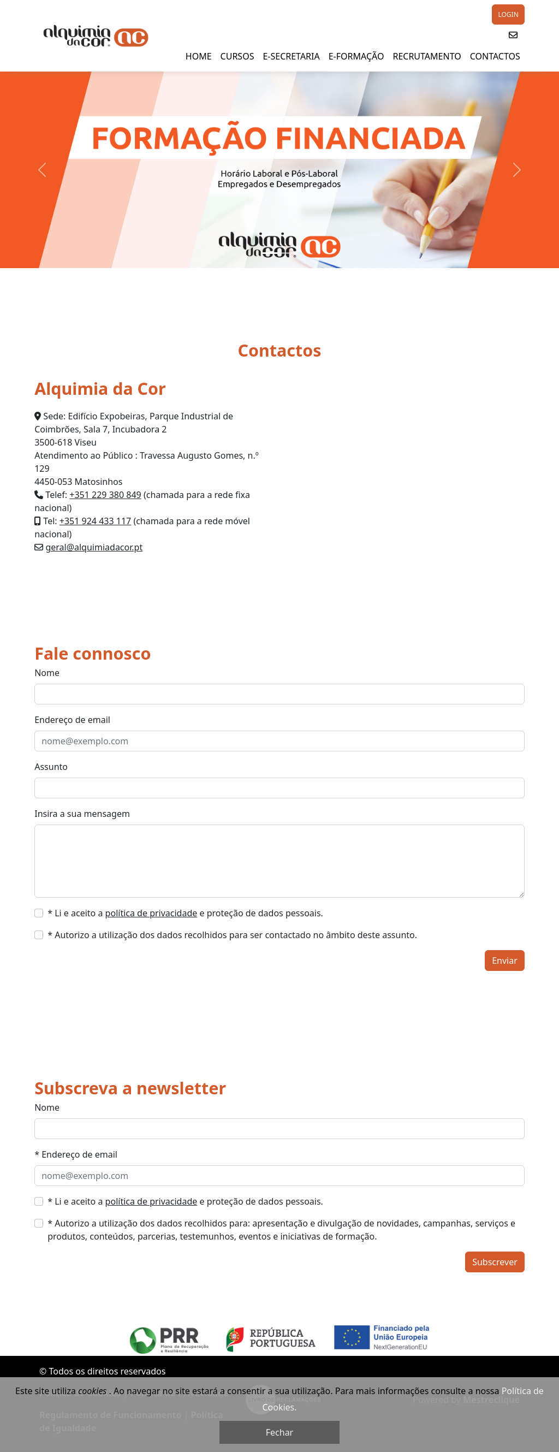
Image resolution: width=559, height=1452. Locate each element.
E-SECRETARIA (291, 56)
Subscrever (495, 1262)
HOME (199, 56)
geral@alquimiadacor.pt (93, 547)
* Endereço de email (75, 1154)
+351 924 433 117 (95, 521)
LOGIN (508, 14)
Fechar (279, 1432)
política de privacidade (151, 913)
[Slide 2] (289, 253)
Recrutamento (427, 56)
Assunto (51, 767)
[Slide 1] (269, 253)
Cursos (237, 56)
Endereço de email (72, 720)
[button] (513, 35)
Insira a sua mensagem (82, 814)
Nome (47, 673)
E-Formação (356, 56)
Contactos (495, 56)
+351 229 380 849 (105, 495)
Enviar (505, 961)
